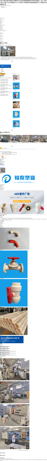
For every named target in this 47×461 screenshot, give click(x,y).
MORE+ (46, 0)
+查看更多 (1, 72)
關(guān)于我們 (2, 20)
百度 (4, 148)
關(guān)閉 (1, 173)
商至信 (6, 148)
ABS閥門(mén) (2, 68)
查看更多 (1, 217)
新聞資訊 (2, 24)
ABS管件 (1, 225)
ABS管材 (1, 224)
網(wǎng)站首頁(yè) (3, 7)
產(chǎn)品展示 (2, 22)
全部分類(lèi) (1, 222)
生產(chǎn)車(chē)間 (2, 25)
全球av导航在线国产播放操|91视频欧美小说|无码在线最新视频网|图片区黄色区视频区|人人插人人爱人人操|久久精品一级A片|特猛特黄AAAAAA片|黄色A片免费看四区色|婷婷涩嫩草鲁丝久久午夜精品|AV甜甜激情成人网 (23, 2)
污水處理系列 (2, 71)
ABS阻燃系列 (1, 226)
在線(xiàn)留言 (2, 29)
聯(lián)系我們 (2, 6)
